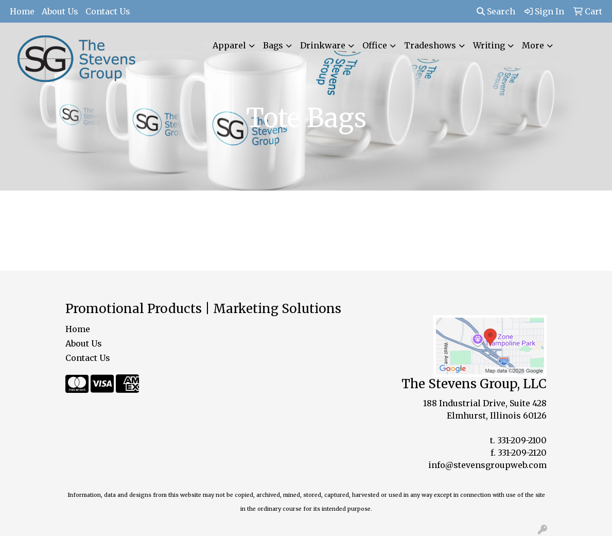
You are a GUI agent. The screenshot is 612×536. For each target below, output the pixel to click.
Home (22, 11)
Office (374, 45)
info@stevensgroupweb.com (487, 465)
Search (496, 11)
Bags (273, 45)
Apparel (229, 45)
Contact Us (107, 11)
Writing (489, 45)
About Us (60, 11)
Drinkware (322, 45)
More (533, 45)
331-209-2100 (522, 440)
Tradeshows (430, 45)
